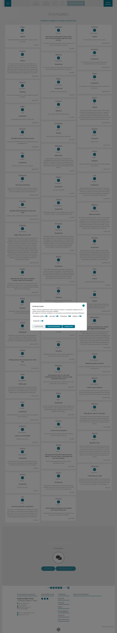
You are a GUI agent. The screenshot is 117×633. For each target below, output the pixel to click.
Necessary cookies (40, 316)
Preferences (65, 316)
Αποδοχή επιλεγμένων (54, 326)
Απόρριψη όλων (39, 326)
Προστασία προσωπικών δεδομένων (75, 313)
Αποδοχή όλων (69, 326)
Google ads (38, 321)
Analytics (77, 316)
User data (53, 316)
